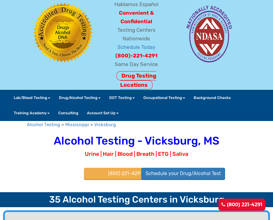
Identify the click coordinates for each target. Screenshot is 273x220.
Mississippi (77, 124)
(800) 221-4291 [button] (125, 173)
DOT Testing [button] (122, 97)
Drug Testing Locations (138, 80)
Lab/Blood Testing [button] (32, 97)
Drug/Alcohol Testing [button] (80, 97)
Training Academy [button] (32, 113)
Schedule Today (136, 47)
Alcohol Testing (43, 124)
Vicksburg (105, 124)
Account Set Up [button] (103, 113)
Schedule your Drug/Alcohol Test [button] (183, 173)
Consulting (68, 113)
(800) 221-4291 (241, 204)
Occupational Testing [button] (164, 97)
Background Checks (212, 97)
